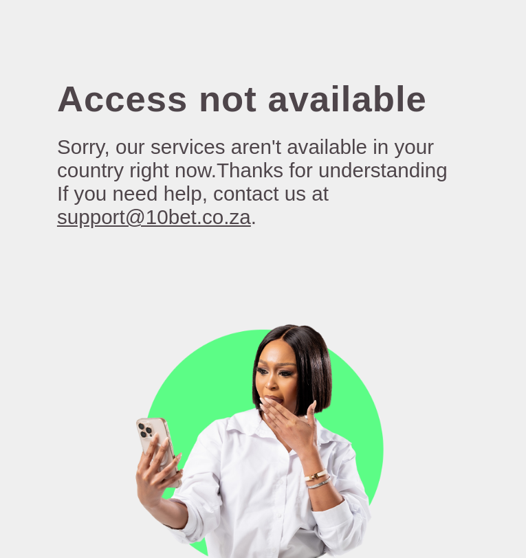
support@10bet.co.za (154, 216)
